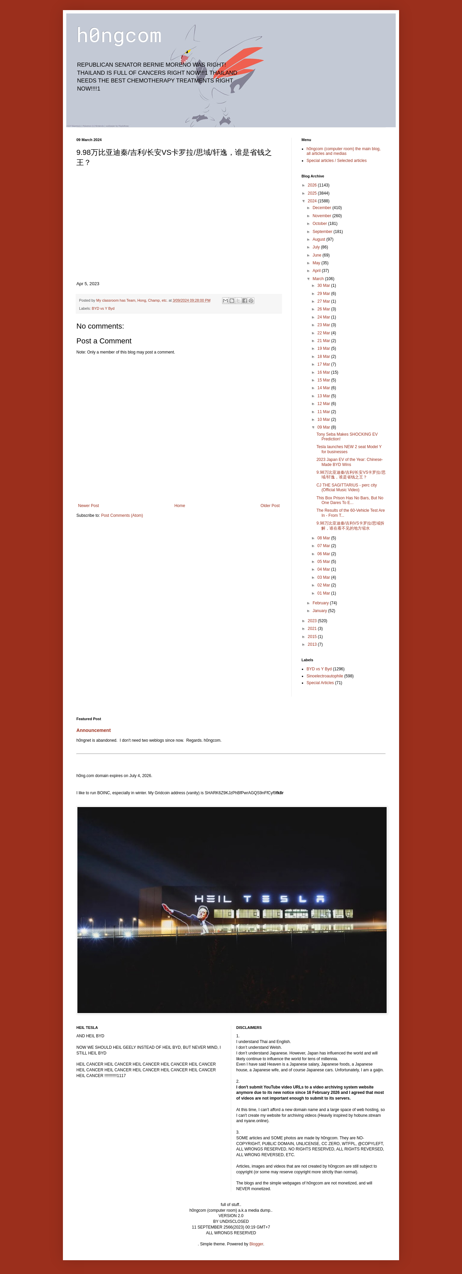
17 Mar (324, 364)
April (317, 270)
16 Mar (324, 372)
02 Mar (324, 585)
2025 (313, 193)
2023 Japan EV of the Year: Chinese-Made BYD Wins (349, 462)
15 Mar (324, 380)
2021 (313, 628)
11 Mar (324, 411)
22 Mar (324, 333)
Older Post (270, 505)
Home (179, 505)
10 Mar (324, 419)
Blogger (256, 1244)
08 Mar (324, 538)
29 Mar (324, 293)
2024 (313, 201)
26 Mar (324, 309)
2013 (313, 644)
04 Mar (324, 569)
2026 (313, 185)
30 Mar (324, 285)
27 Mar (324, 301)
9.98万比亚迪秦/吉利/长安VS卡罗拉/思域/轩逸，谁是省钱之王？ (350, 474)
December (322, 207)
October (320, 223)
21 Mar (324, 340)
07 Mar (324, 545)
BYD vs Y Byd (103, 308)
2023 (313, 620)
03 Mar (324, 577)
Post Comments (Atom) (122, 515)
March (319, 278)
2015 (313, 636)
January (320, 610)
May (317, 263)
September (323, 231)
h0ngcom (119, 34)
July (317, 247)
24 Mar (324, 317)
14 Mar (324, 387)
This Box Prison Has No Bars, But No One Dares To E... (349, 500)
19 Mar (324, 348)
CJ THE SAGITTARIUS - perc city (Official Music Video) (346, 487)
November (322, 215)
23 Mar (324, 325)
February (321, 603)
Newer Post (88, 505)
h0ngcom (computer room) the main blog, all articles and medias (344, 151)
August (319, 239)
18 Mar (324, 356)
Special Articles (320, 682)
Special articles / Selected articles (337, 160)
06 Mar (324, 553)
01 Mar (324, 593)
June (317, 255)
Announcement (93, 730)
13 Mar (324, 396)
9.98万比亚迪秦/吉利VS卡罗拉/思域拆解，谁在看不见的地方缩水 (350, 525)
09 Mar (324, 427)
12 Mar (324, 403)
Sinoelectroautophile (325, 676)
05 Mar (324, 561)
